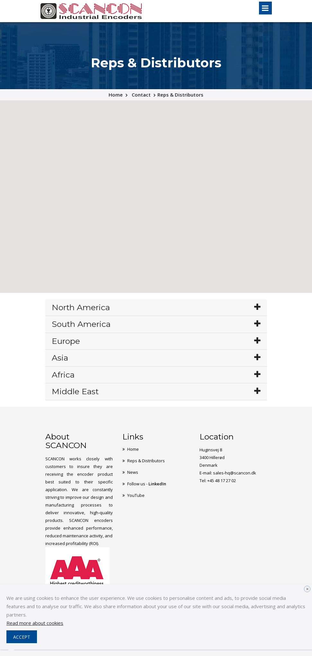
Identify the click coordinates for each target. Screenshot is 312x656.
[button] (222, 166)
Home (116, 94)
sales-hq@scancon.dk (234, 473)
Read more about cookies (34, 623)
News (132, 472)
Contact (141, 94)
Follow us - (146, 484)
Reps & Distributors (146, 461)
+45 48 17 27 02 (221, 480)
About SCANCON (66, 441)
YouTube (136, 495)
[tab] (156, 307)
